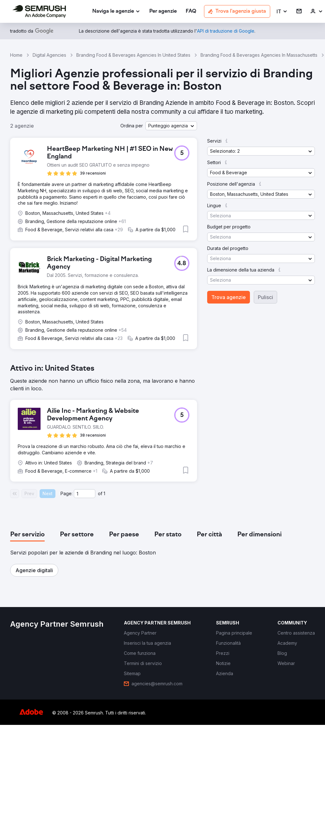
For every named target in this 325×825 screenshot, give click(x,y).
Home (16, 55)
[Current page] (84, 493)
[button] (282, 11)
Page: (67, 493)
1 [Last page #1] (104, 493)
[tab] (27, 534)
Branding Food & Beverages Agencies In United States (133, 55)
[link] (163, 12)
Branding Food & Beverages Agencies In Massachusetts (259, 55)
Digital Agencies (49, 55)
